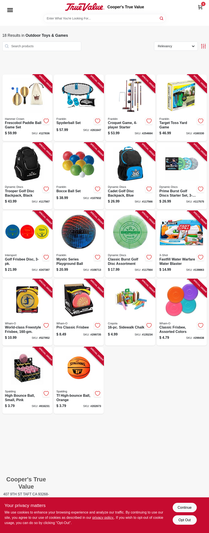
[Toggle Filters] (203, 46)
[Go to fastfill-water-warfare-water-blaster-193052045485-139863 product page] (182, 244)
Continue (184, 507)
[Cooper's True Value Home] (84, 7)
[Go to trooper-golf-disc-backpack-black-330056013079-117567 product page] (27, 176)
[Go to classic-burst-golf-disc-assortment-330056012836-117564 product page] (130, 244)
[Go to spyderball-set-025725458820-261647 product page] (79, 108)
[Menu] (10, 10)
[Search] (162, 18)
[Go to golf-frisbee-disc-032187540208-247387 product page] (27, 244)
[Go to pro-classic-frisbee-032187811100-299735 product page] (79, 312)
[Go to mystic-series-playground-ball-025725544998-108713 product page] (79, 244)
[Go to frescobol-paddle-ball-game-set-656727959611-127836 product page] (27, 108)
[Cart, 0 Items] (200, 7)
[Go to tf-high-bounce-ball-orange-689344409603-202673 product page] (79, 380)
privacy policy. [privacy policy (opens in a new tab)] (103, 517)
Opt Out (184, 520)
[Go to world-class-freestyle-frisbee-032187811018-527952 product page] (27, 312)
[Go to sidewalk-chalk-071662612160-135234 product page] (130, 312)
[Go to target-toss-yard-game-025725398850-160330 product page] (182, 108)
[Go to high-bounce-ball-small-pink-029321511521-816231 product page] (27, 380)
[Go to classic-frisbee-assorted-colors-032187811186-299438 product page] (182, 312)
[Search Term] (104, 18)
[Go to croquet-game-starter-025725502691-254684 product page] (130, 108)
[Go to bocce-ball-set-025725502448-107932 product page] (79, 176)
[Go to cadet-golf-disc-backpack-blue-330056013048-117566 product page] (130, 176)
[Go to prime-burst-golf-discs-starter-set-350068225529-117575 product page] (182, 176)
